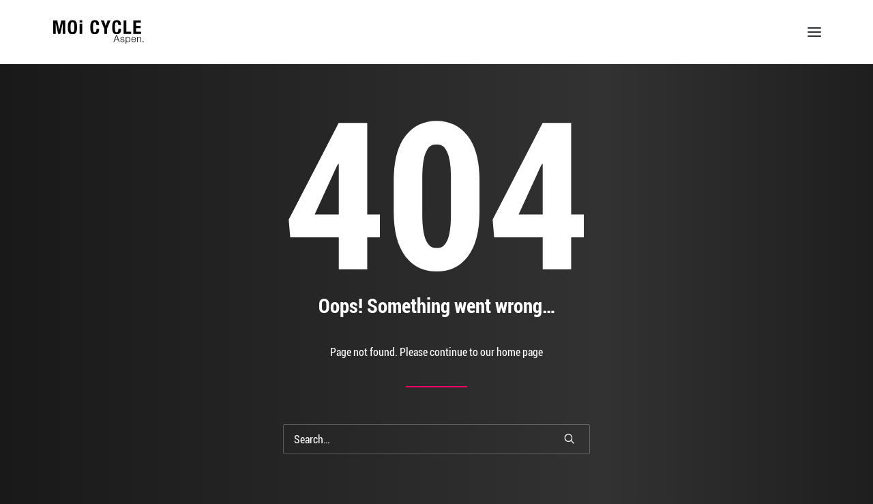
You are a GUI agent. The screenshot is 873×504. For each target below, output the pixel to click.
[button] (814, 32)
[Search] (436, 439)
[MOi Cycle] (98, 32)
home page (520, 351)
